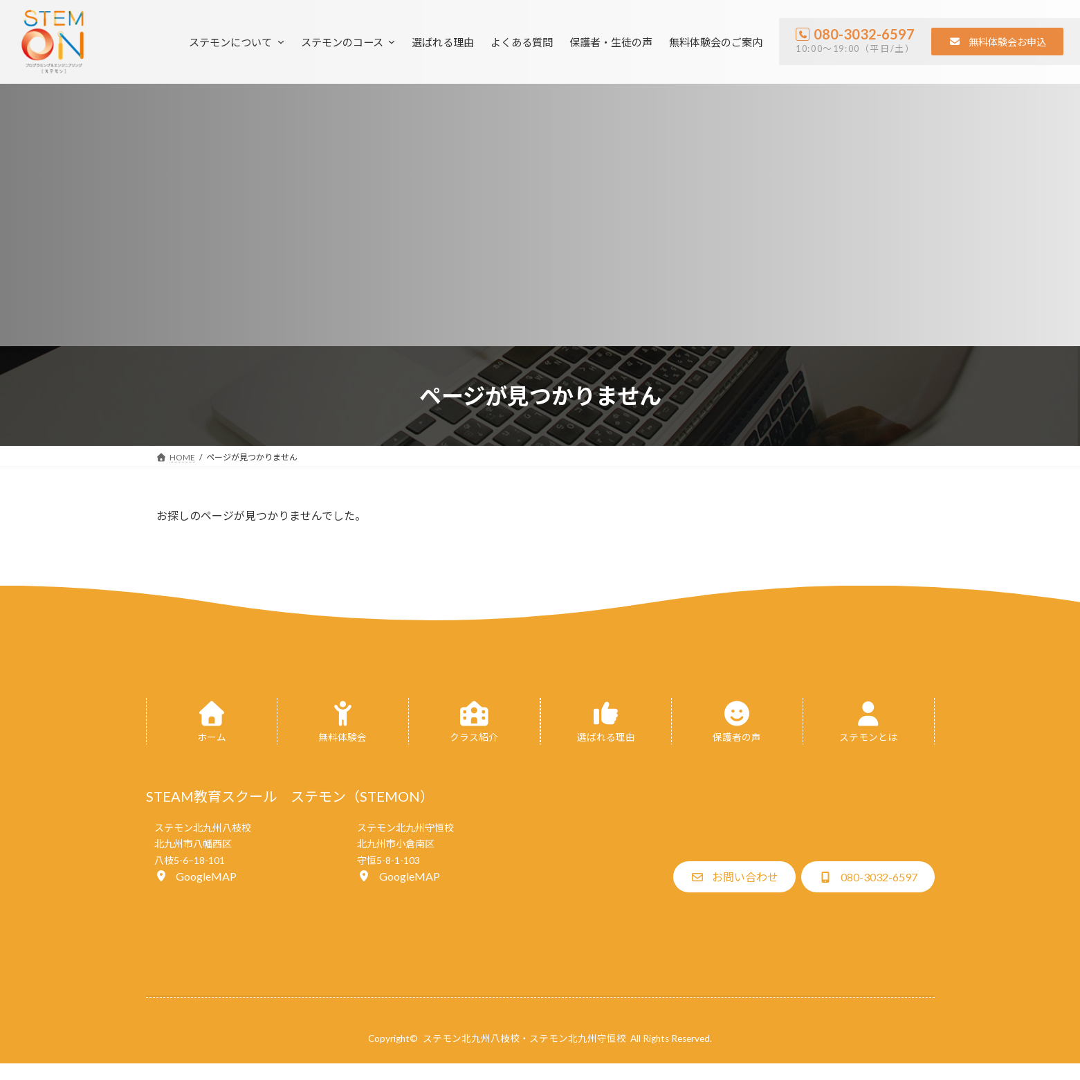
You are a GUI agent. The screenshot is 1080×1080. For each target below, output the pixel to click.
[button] (997, 41)
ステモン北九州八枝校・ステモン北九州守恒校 (524, 1038)
